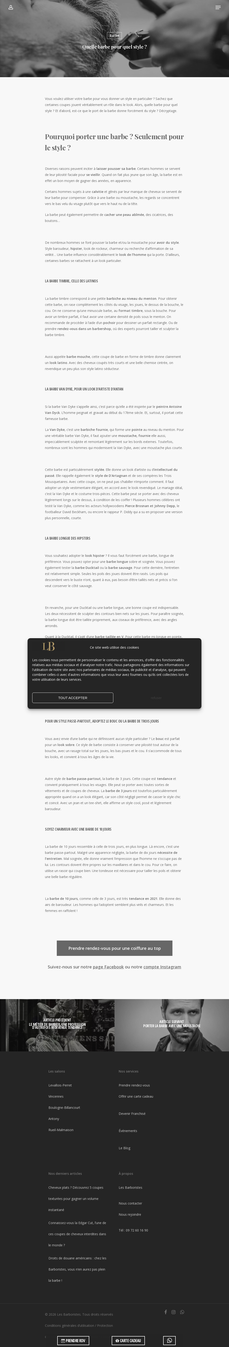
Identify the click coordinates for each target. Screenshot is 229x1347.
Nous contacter (130, 1203)
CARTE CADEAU (128, 1340)
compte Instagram (162, 967)
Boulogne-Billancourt (64, 1107)
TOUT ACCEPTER (72, 698)
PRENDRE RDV (73, 1340)
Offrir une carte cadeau (136, 1096)
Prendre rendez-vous (134, 1085)
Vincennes (56, 1096)
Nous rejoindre (130, 1214)
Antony (53, 1118)
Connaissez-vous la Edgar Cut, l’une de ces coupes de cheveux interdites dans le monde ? (77, 1234)
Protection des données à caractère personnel (79, 1331)
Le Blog (124, 1148)
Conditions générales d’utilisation (69, 1325)
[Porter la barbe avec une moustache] (171, 1025)
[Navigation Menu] (218, 7)
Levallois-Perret (60, 1085)
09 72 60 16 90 (137, 1230)
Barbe (114, 35)
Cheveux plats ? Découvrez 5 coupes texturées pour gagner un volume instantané (75, 1198)
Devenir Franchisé (132, 1113)
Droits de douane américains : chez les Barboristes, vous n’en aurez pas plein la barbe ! (77, 1269)
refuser (156, 698)
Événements (128, 1131)
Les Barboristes (130, 1187)
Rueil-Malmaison (60, 1130)
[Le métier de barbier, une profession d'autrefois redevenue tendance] (57, 1025)
